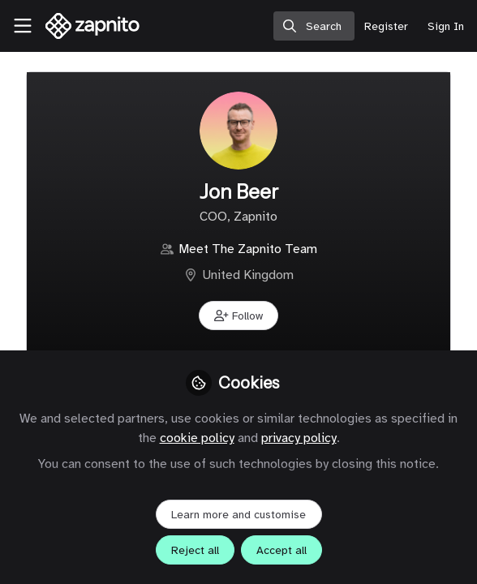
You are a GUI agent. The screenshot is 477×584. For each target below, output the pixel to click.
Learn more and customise (238, 515)
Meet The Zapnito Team (247, 249)
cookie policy (197, 438)
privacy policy (299, 438)
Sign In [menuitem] (446, 26)
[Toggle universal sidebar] (22, 26)
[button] (238, 315)
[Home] (84, 26)
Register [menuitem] (386, 26)
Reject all (195, 550)
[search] (314, 26)
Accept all (281, 550)
